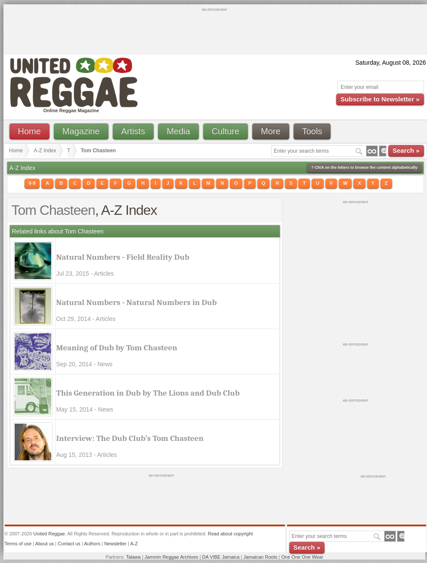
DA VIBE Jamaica (221, 557)
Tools (312, 131)
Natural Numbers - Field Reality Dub (122, 257)
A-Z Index (45, 151)
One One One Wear (302, 557)
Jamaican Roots (260, 557)
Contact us (69, 543)
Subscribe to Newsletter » (379, 99)
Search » (406, 150)
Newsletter (115, 543)
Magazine (81, 131)
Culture (225, 131)
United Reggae (49, 533)
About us (44, 543)
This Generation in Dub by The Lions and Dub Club (148, 393)
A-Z (134, 543)
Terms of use (18, 543)
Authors (92, 543)
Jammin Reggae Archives (171, 557)
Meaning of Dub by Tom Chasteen (116, 347)
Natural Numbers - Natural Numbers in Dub (136, 302)
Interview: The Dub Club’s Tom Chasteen (130, 438)
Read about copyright (230, 533)
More (271, 131)
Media (178, 131)
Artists (133, 131)
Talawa (133, 557)
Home (29, 131)
